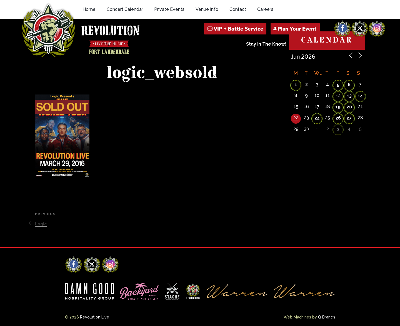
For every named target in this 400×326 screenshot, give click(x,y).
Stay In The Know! (266, 44)
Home (89, 9)
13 (349, 95)
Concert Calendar (125, 9)
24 (317, 118)
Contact (237, 9)
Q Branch (326, 317)
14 (360, 95)
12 (338, 95)
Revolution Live (94, 317)
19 (338, 107)
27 (349, 118)
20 (349, 107)
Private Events (169, 9)
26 (338, 118)
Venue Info (207, 9)
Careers (265, 9)
